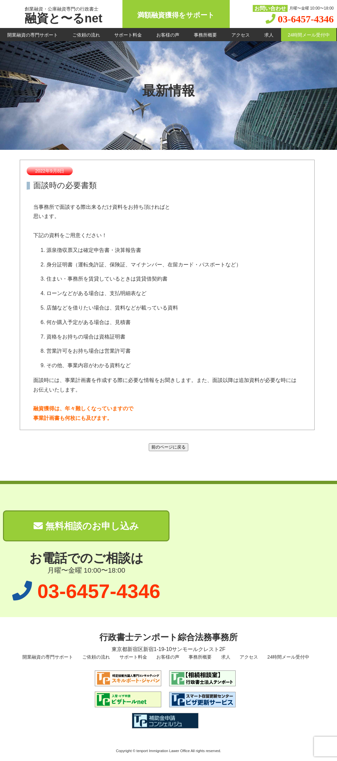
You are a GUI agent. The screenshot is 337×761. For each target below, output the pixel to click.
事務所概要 (205, 35)
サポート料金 (128, 35)
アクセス (240, 35)
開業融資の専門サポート (32, 35)
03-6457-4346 (306, 19)
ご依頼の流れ (86, 35)
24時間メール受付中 (309, 35)
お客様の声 (167, 35)
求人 (268, 35)
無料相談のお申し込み (86, 526)
